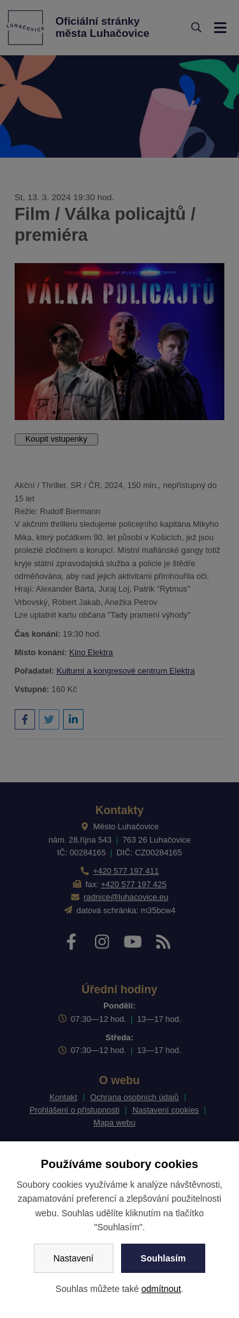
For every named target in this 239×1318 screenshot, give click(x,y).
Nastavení (74, 1258)
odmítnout (161, 1289)
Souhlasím (163, 1258)
